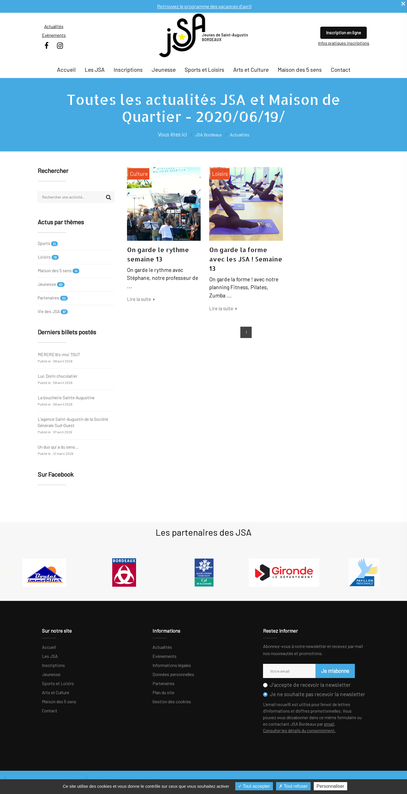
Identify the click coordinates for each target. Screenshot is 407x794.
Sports (48, 243)
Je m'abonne (334, 671)
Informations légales (171, 665)
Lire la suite (141, 299)
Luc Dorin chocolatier (57, 379)
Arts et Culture (251, 69)
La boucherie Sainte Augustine (66, 400)
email (329, 724)
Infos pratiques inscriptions (343, 43)
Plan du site (163, 692)
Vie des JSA (53, 311)
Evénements (54, 35)
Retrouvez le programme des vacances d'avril (204, 6)
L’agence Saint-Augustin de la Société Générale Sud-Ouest (73, 425)
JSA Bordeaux (208, 134)
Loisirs (48, 257)
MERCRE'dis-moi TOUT (59, 357)
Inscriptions (128, 69)
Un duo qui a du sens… (58, 449)
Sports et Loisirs (204, 69)
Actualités (53, 26)
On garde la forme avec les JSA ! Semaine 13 (245, 259)
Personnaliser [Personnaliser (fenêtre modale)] (330, 786)
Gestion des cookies (171, 701)
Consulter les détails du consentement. (299, 730)
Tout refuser (293, 786)
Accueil (66, 69)
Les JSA (95, 69)
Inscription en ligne (343, 32)
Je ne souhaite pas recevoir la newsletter (317, 694)
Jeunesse (164, 69)
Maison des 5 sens (300, 69)
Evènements (164, 656)
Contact (340, 69)
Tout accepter (254, 786)
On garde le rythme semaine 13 (158, 254)
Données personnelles (173, 674)
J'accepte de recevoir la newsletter (310, 684)
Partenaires (53, 298)
